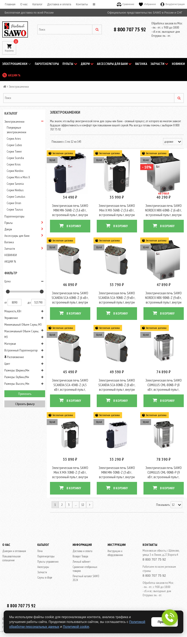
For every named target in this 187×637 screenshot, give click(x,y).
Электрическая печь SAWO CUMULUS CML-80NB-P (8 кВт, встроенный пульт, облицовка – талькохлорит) (163, 383)
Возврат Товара (80, 548)
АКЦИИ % (14, 75)
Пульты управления (47, 554)
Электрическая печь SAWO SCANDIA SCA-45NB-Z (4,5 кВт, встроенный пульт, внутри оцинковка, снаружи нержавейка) (70, 383)
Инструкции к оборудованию (115, 545)
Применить (24, 394)
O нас (24, 4)
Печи (40, 543)
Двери (87, 63)
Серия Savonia (15, 184)
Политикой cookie (76, 626)
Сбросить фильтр (25, 404)
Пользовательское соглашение (11, 550)
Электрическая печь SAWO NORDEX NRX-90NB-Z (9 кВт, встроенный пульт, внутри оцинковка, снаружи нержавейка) (163, 298)
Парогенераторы (47, 64)
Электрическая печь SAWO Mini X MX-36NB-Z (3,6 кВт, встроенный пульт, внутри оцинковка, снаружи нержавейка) (117, 212)
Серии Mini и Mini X (18, 177)
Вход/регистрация (173, 4)
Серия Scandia (15, 158)
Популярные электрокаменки (16, 129)
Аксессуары (43, 559)
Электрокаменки (16, 63)
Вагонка (141, 64)
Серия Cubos (14, 145)
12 (82, 497)
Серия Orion (14, 203)
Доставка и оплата (59, 4)
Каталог (37, 4)
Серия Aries (14, 138)
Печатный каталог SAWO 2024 (86, 570)
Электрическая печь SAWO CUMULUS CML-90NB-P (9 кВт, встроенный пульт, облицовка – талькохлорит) (163, 469)
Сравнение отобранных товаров (85, 561)
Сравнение (125, 4)
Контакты (82, 4)
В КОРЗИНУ (70, 223)
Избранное (147, 4)
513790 (38, 302)
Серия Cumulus (16, 196)
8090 (14, 302)
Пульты (69, 63)
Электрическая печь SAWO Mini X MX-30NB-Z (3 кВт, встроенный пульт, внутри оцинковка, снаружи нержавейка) (70, 469)
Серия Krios (13, 164)
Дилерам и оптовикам (14, 543)
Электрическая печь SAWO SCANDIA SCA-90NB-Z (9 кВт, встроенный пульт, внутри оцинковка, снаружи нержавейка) (116, 298)
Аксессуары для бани (114, 63)
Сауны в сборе (44, 570)
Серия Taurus (15, 209)
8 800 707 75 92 (130, 29)
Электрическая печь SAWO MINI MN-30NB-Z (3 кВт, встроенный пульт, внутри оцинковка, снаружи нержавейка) (117, 469)
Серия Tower (14, 151)
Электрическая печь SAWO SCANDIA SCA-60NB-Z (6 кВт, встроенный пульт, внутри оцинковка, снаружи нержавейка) (70, 298)
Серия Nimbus (15, 190)
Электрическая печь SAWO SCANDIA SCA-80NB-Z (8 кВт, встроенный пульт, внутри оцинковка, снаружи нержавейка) (116, 383)
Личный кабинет (82, 554)
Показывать (163, 497)
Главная (10, 4)
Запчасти (159, 63)
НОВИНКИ (178, 64)
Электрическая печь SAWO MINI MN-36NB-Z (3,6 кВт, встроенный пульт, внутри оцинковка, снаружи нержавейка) (70, 212)
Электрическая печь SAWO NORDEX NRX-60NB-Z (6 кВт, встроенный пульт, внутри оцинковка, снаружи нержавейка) (163, 212)
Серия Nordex (15, 171)
